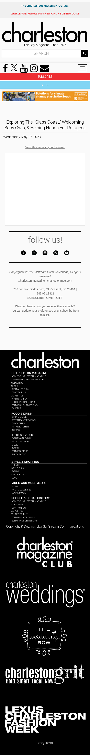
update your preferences (37, 310)
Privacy (40, 743)
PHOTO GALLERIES (21, 489)
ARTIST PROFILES (20, 441)
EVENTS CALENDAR (21, 438)
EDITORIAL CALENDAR (23, 402)
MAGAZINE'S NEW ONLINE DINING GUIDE (45, 13)
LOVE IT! (15, 478)
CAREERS (16, 408)
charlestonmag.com (59, 280)
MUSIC (15, 445)
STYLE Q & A (17, 468)
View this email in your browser (45, 147)
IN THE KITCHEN (20, 426)
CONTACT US (18, 392)
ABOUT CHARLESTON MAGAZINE (28, 376)
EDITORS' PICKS (19, 451)
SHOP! (45, 85)
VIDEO (14, 486)
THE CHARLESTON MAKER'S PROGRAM (45, 6)
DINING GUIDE (18, 417)
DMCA (49, 743)
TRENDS (15, 465)
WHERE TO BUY (19, 398)
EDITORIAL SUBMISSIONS (24, 405)
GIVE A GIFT (54, 297)
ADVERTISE (17, 395)
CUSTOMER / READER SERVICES (28, 379)
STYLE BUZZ (17, 474)
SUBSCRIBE (45, 76)
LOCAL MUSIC (18, 493)
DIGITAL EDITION (20, 389)
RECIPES (15, 429)
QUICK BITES (18, 423)
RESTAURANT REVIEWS (23, 420)
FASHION (16, 471)
